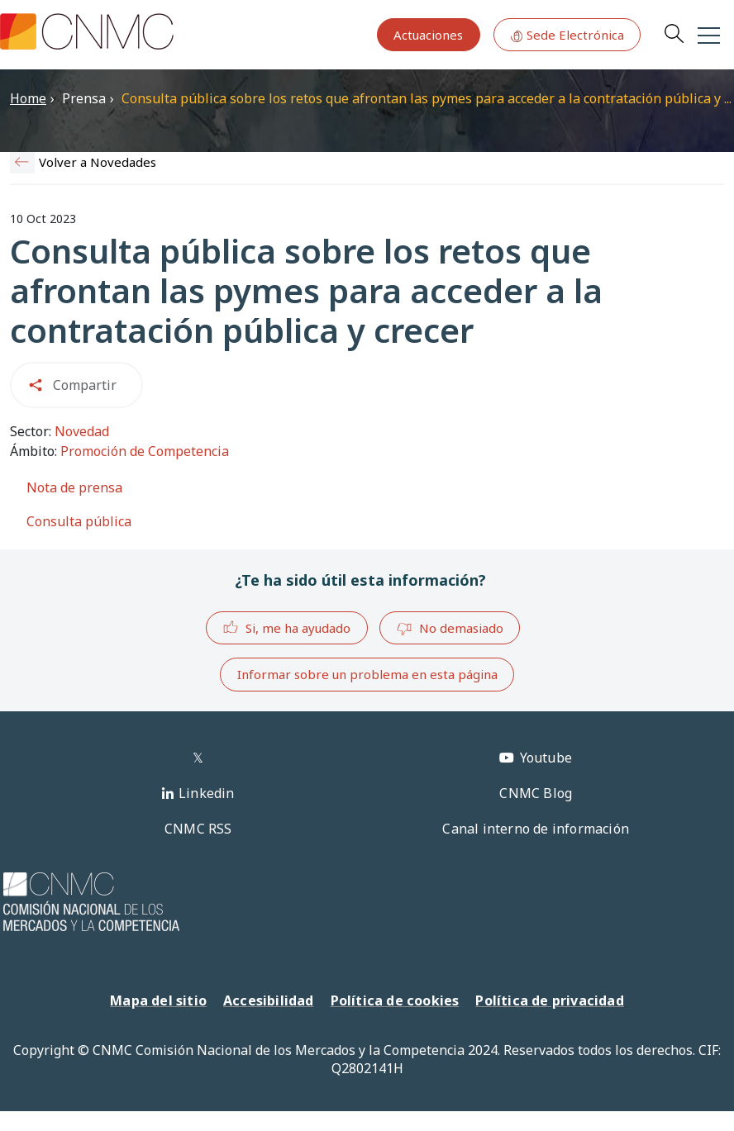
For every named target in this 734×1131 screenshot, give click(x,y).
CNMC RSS (198, 829)
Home (28, 98)
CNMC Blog (535, 793)
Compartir (85, 385)
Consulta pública (78, 521)
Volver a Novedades (97, 162)
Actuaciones (428, 34)
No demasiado (449, 629)
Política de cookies (395, 1000)
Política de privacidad (549, 1000)
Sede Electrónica (567, 34)
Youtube (546, 757)
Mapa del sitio (158, 1000)
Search (673, 33)
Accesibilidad (268, 1000)
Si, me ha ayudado (286, 627)
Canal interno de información (535, 829)
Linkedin (207, 793)
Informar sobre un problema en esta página (367, 674)
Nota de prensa (74, 487)
